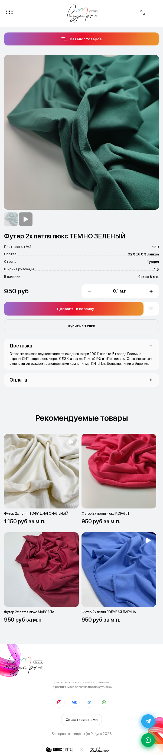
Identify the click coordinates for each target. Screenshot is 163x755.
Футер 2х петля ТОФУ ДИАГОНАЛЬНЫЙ (36, 513)
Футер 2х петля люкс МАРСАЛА (29, 612)
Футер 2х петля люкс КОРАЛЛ (105, 513)
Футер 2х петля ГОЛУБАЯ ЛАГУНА (109, 612)
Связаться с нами (81, 719)
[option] (11, 219)
